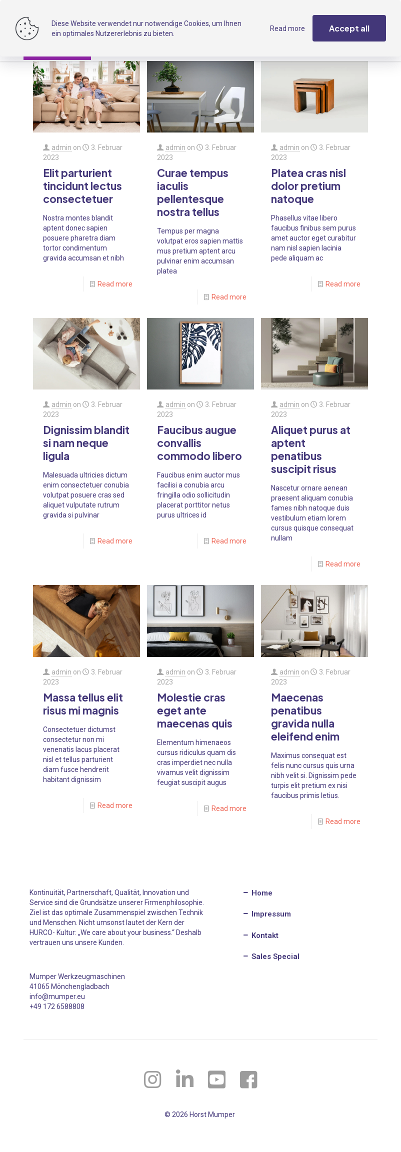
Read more (115, 284)
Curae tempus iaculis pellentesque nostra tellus (192, 192)
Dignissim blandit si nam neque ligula (86, 442)
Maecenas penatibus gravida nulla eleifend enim (305, 716)
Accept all (349, 28)
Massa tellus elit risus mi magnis (83, 703)
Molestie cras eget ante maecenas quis (194, 710)
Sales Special (271, 956)
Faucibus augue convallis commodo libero (199, 442)
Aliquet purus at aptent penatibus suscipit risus (310, 449)
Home (257, 893)
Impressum (266, 914)
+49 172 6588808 (57, 1006)
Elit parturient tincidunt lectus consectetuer (82, 186)
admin (62, 148)
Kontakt (260, 935)
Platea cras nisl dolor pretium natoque (308, 186)
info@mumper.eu (57, 996)
